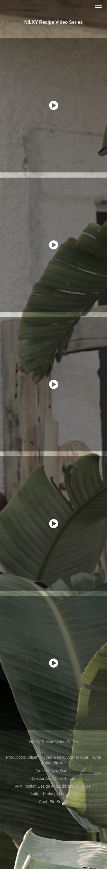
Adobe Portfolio (64, 854)
